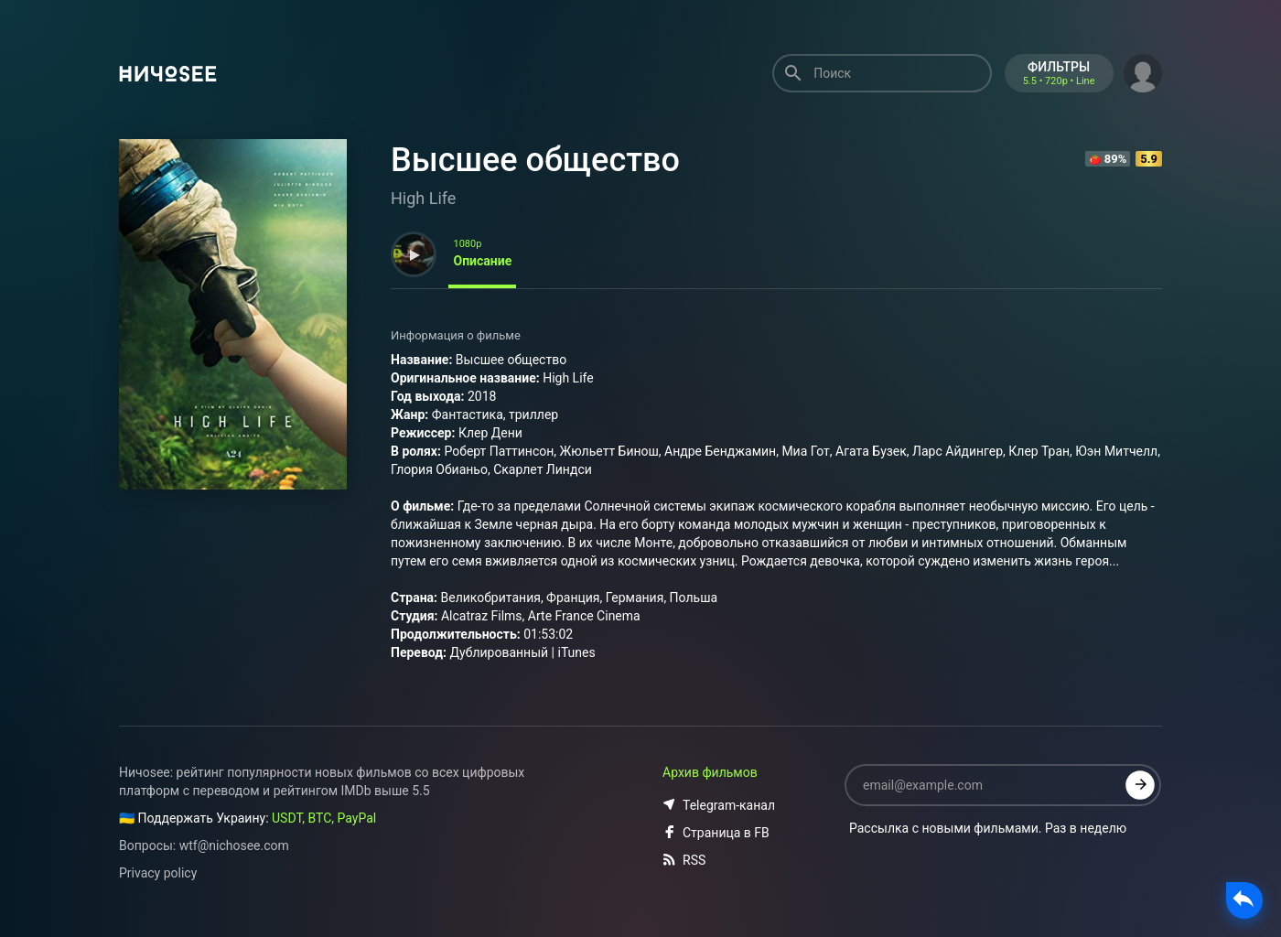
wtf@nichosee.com (234, 845)
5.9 (1148, 159)
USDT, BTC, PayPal (324, 818)
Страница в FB (716, 832)
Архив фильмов (710, 772)
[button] (1143, 71)
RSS (683, 860)
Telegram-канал (718, 805)
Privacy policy (158, 873)
